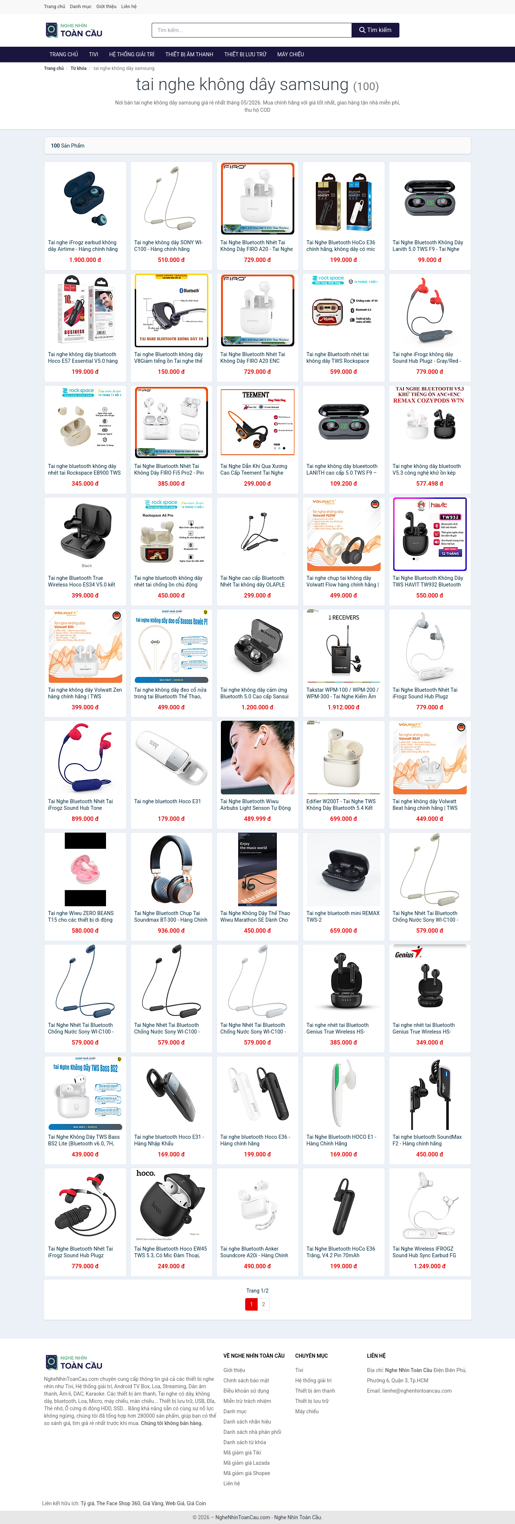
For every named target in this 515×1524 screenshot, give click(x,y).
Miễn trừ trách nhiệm (247, 1401)
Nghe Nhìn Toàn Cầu (297, 1517)
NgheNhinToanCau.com (242, 1517)
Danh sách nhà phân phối (252, 1432)
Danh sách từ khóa (244, 1442)
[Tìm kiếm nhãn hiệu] (252, 30)
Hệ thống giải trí (132, 54)
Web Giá (175, 1503)
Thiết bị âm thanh (189, 54)
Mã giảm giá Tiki (242, 1453)
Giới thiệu (106, 6)
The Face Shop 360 (118, 1503)
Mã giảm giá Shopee (246, 1473)
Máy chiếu (290, 54)
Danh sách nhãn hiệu (247, 1422)
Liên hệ (129, 6)
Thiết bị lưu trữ (245, 54)
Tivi (93, 54)
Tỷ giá (87, 1503)
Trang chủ (54, 6)
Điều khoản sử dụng (246, 1391)
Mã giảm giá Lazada (246, 1463)
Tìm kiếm (375, 29)
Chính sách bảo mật (246, 1380)
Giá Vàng (152, 1503)
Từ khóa (79, 68)
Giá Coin (196, 1503)
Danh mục (81, 6)
